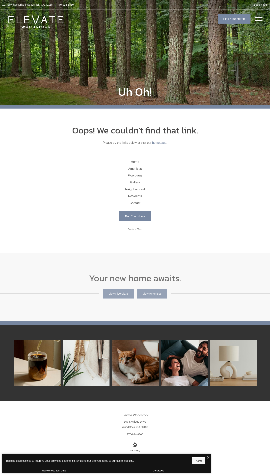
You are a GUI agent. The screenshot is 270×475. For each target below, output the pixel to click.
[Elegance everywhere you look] (90, 386)
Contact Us (100, 470)
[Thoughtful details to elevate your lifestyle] (41, 386)
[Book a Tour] (135, 256)
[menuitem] (135, 164)
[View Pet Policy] (135, 469)
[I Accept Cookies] (130, 456)
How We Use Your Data (34, 470)
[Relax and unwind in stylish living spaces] (187, 386)
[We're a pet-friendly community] (138, 386)
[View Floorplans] (118, 320)
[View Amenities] (152, 320)
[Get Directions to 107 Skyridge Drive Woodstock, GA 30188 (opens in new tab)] (27, 5)
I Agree (121, 460)
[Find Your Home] (135, 243)
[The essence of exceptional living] (236, 386)
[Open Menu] (258, 19)
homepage (159, 142)
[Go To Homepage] (36, 21)
